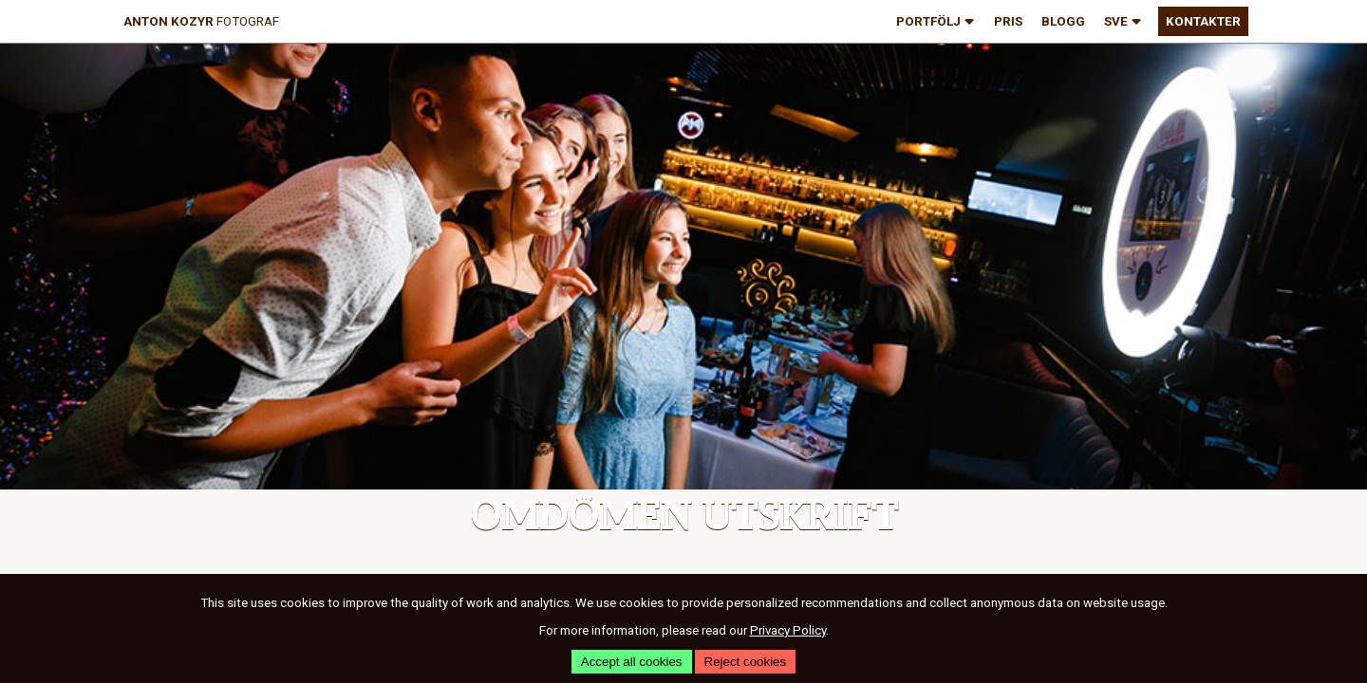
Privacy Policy (788, 630)
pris (1008, 21)
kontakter (1203, 21)
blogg (1063, 21)
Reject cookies (745, 662)
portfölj (935, 22)
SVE (1123, 22)
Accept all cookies (632, 662)
